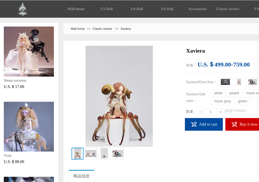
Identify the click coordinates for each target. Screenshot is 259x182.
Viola (7, 155)
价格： (191, 65)
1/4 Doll (137, 9)
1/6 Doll (167, 9)
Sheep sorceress (15, 80)
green (242, 101)
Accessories (197, 9)
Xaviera (125, 29)
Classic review (228, 9)
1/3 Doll (106, 9)
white (218, 93)
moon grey (222, 101)
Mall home (76, 9)
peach (234, 93)
